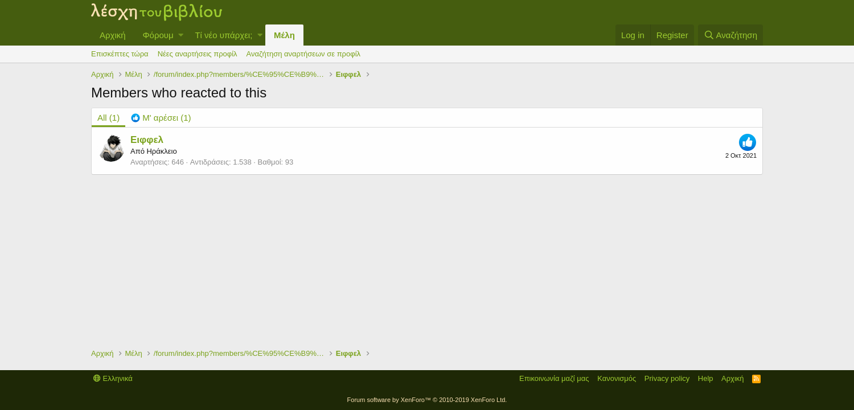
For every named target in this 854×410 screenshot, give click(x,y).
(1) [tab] (108, 117)
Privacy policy (666, 378)
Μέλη (284, 35)
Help (705, 378)
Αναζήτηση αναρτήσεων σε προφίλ (303, 54)
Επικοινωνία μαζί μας (554, 378)
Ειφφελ (146, 139)
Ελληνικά (113, 378)
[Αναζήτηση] (730, 35)
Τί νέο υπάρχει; (223, 35)
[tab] (160, 117)
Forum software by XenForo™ (427, 399)
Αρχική (113, 35)
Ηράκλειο (161, 151)
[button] (180, 35)
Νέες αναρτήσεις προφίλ (197, 54)
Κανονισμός (616, 378)
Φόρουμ (158, 35)
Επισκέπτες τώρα (120, 54)
